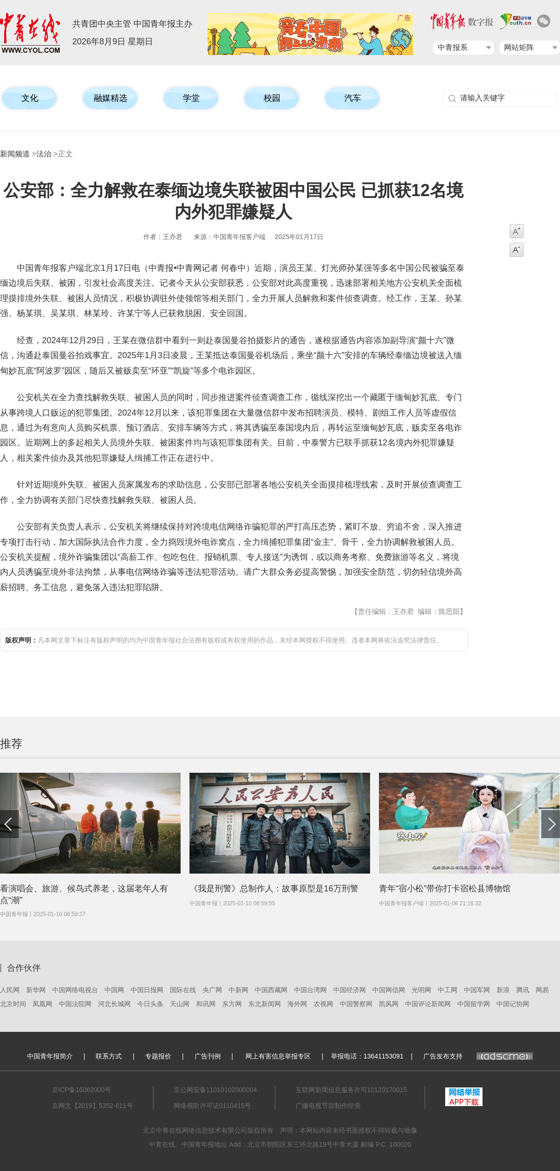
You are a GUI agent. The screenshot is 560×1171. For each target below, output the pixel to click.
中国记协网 (513, 1004)
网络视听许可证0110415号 (213, 1105)
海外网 (297, 1004)
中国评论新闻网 (428, 1004)
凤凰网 (42, 1004)
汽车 (352, 98)
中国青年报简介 (50, 1056)
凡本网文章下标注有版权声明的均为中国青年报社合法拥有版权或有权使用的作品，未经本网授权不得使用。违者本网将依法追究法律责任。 (224, 640)
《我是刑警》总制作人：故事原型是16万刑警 (273, 888)
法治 (43, 154)
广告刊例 (208, 1056)
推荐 (11, 743)
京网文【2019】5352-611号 (92, 1105)
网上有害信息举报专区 (278, 1056)
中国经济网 (349, 990)
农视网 (323, 1004)
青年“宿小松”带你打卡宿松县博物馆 (445, 888)
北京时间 (13, 1004)
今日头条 (150, 1004)
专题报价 (158, 1056)
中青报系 (453, 47)
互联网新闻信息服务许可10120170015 (351, 1089)
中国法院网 (75, 1004)
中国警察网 (356, 1004)
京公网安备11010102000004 (215, 1089)
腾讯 (522, 990)
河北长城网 (114, 1004)
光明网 (421, 990)
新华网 (36, 990)
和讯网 (206, 1004)
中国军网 (477, 990)
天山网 (179, 1004)
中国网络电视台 (75, 990)
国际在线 (183, 990)
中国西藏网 (271, 990)
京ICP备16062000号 (82, 1089)
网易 (542, 990)
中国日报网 (147, 990)
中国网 (114, 990)
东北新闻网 (264, 1004)
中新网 (238, 990)
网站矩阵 (519, 47)
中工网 (447, 990)
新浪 (503, 990)
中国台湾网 (310, 990)
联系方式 (109, 1056)
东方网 (232, 1004)
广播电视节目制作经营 (328, 1105)
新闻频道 (15, 154)
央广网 (212, 990)
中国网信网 (388, 990)
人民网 (10, 990)
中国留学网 (473, 1004)
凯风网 (389, 1004)
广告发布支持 (478, 1056)
